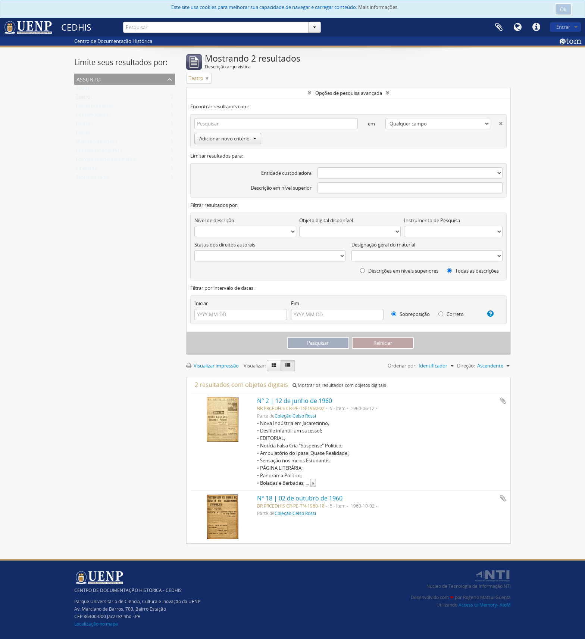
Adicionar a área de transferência (503, 400)
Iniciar (201, 303)
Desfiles (84, 125)
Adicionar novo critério (227, 138)
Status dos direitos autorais (224, 244)
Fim (295, 303)
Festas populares (94, 107)
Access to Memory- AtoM (485, 605)
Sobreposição (410, 314)
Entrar (563, 27)
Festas (83, 134)
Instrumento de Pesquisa (432, 220)
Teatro (83, 98)
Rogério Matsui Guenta (487, 597)
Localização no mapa (96, 624)
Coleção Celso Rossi (295, 416)
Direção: (466, 365)
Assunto (88, 79)
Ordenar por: (402, 365)
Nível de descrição (214, 220)
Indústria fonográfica (99, 152)
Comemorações (93, 116)
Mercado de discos (96, 143)
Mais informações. (378, 7)
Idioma (517, 27)
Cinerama (86, 170)
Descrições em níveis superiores (399, 270)
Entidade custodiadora (286, 173)
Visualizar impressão (212, 365)
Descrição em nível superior (281, 187)
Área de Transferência (498, 27)
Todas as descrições (473, 270)
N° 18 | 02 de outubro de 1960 (299, 498)
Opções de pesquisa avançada (348, 93)
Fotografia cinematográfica (106, 161)
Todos (83, 89)
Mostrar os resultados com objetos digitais (339, 385)
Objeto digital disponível (326, 220)
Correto (451, 314)
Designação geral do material (383, 244)
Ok (563, 9)
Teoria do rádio (92, 179)
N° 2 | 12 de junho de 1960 (294, 401)
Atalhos (536, 27)
